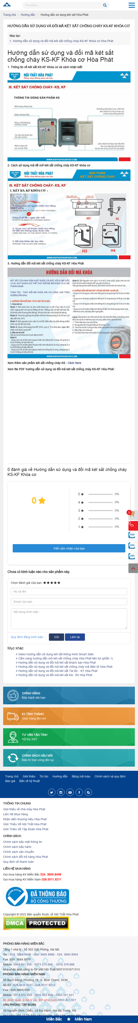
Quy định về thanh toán (18, 861)
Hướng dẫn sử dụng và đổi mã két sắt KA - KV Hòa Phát (54, 675)
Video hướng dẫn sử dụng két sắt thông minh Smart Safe (55, 654)
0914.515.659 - (24, 995)
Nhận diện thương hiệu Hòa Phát (25, 819)
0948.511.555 (23, 964)
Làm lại (75, 637)
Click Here (74, 363)
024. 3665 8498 (20, 954)
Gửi (56, 637)
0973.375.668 (43, 964)
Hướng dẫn (28, 14)
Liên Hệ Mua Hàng (15, 814)
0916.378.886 (65, 964)
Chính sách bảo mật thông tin (22, 841)
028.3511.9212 (45, 985)
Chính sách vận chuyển (18, 851)
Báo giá (10, 781)
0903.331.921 (65, 995)
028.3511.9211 (51, 879)
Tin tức (44, 776)
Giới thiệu (29, 776)
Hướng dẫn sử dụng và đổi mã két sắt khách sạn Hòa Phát (56, 662)
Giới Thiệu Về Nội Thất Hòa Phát (24, 824)
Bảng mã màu (81, 776)
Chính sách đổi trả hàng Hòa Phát (25, 856)
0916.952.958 (44, 995)
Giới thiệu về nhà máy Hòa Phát (24, 809)
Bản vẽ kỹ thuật (29, 781)
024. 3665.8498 (50, 874)
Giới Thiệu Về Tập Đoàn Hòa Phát (25, 829)
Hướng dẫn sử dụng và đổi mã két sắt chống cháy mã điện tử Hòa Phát (64, 666)
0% (117, 494)
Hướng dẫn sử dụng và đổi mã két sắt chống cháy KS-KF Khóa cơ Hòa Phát (61, 41)
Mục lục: (15, 35)
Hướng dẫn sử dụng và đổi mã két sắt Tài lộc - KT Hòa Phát (56, 671)
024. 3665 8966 (44, 954)
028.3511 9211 (23, 985)
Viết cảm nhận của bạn (69, 548)
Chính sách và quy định (110, 776)
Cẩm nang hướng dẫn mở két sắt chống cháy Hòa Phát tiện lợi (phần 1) (64, 658)
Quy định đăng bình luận (27, 637)
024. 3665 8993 (67, 954)
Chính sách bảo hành (17, 846)
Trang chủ (9, 14)
